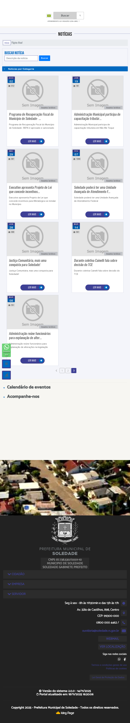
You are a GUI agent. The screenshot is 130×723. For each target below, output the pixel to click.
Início (7, 42)
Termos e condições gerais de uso (109, 665)
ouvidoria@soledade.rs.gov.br (100, 630)
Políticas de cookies (116, 668)
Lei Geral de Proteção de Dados (108, 677)
